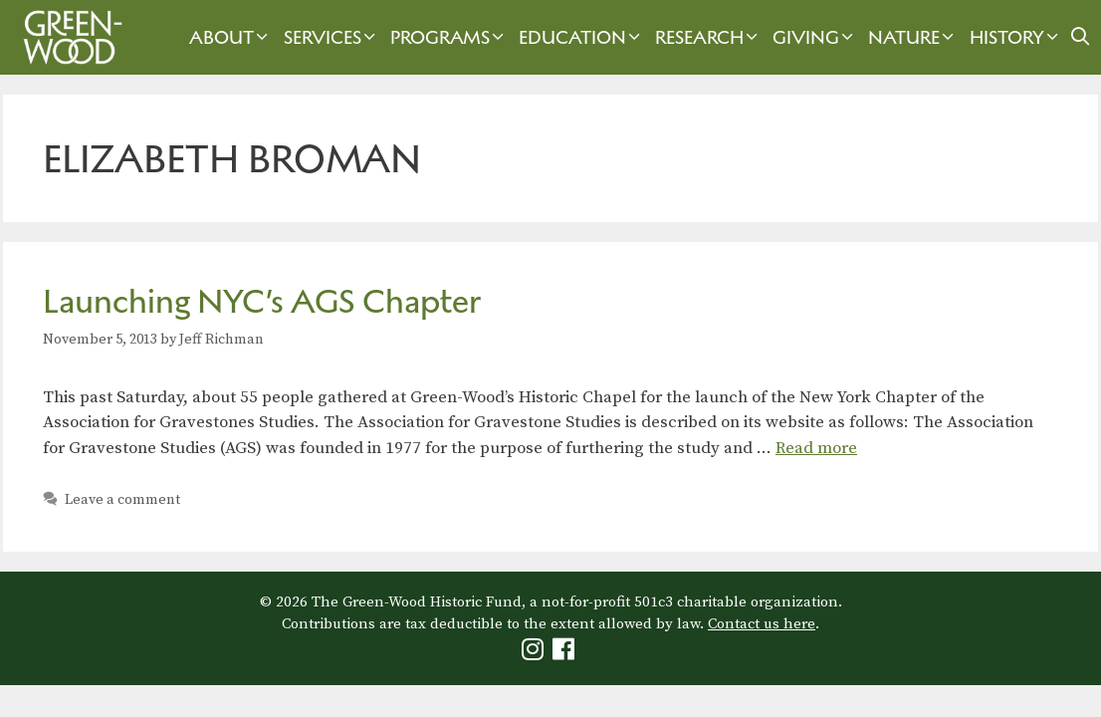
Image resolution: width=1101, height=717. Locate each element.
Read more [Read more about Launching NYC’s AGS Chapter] (816, 448)
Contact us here (761, 623)
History (1016, 37)
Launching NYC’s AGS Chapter (262, 301)
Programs (449, 37)
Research (709, 37)
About (231, 37)
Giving (815, 37)
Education (582, 37)
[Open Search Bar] (1080, 37)
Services (332, 37)
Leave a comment (122, 500)
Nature (913, 37)
